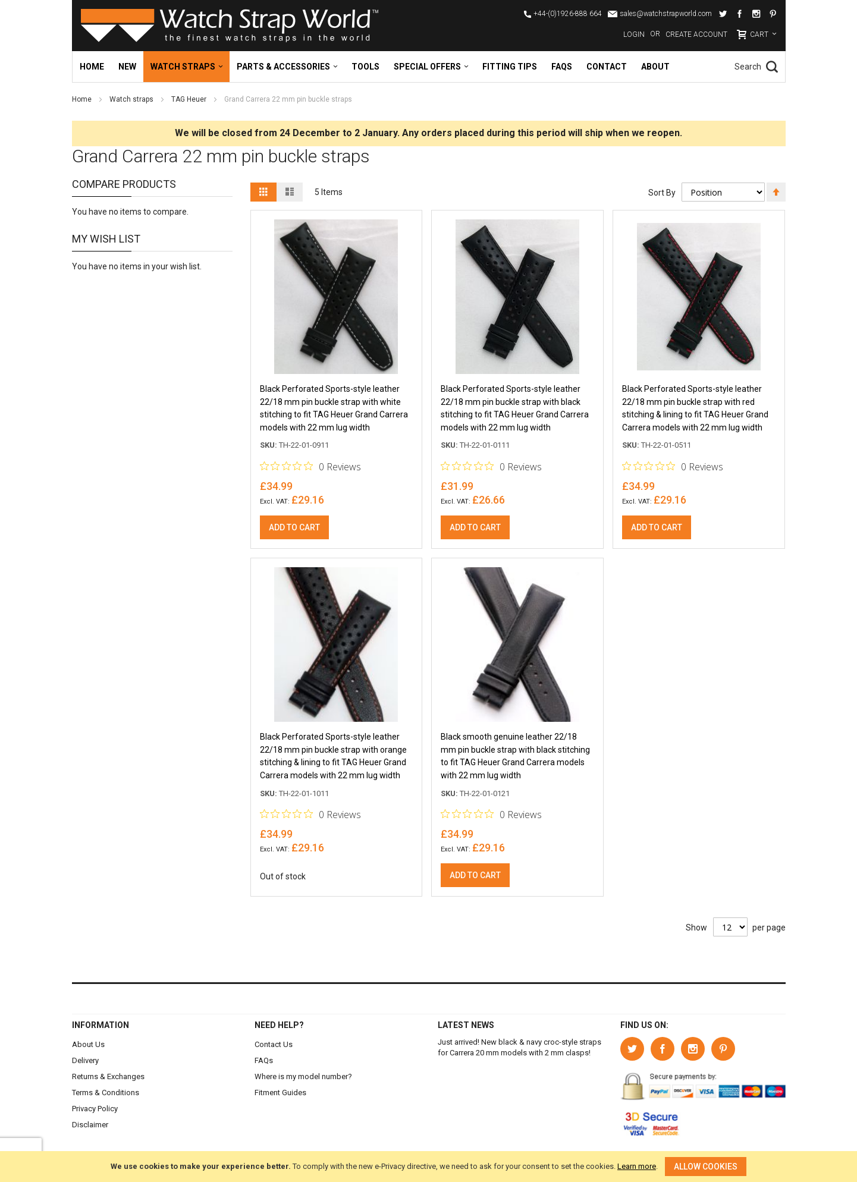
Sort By (662, 192)
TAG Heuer (189, 99)
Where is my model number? (303, 1076)
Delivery (85, 1060)
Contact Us (274, 1044)
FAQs (264, 1060)
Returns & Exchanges (108, 1076)
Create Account (696, 34)
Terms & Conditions (105, 1092)
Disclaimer (90, 1124)
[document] (428, 1166)
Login (634, 34)
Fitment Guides (280, 1092)
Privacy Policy (95, 1108)
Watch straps (132, 99)
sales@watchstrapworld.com (666, 14)
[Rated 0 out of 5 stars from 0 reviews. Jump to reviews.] (310, 467)
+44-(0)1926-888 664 (567, 14)
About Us (88, 1044)
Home (82, 99)
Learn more (636, 1166)
